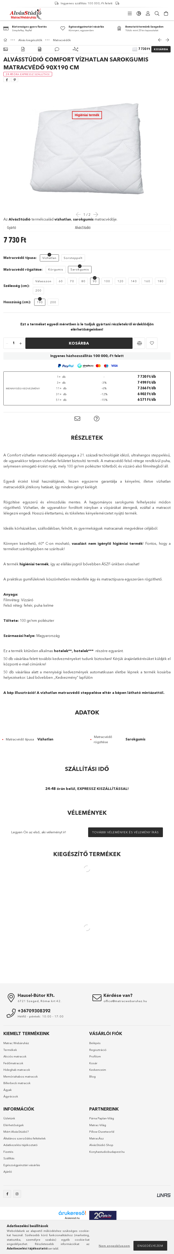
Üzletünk (9, 1118)
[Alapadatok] (5, 49)
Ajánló (7, 1171)
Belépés (95, 1043)
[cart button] (166, 13)
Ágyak (7, 1090)
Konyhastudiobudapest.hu (107, 1151)
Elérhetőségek (13, 1125)
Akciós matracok (15, 1056)
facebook (7, 1194)
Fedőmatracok (13, 1063)
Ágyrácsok (10, 1096)
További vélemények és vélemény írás (125, 832)
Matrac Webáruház (16, 1043)
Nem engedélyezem (114, 1245)
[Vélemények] (57, 49)
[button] (139, 343)
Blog (92, 1076)
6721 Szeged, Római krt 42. (39, 1001)
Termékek (10, 1050)
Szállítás (8, 1158)
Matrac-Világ (97, 1125)
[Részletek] (22, 49)
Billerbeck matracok (17, 1083)
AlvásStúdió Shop (101, 1145)
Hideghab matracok (16, 1069)
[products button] (129, 13)
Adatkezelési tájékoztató (20, 1145)
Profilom (95, 1056)
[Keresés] (157, 13)
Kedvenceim (97, 1069)
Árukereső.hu (72, 1218)
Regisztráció (97, 1050)
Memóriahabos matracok (20, 1076)
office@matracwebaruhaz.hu (125, 1001)
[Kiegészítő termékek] (75, 49)
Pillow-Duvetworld (101, 1131)
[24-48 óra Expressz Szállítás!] (27, 74)
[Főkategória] (5, 40)
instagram (17, 1194)
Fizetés (8, 1151)
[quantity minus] (7, 343)
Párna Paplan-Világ (101, 1118)
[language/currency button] (138, 13)
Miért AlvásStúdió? (16, 1131)
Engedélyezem (150, 1245)
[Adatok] (39, 49)
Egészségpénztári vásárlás (21, 1165)
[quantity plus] (20, 343)
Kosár (93, 1063)
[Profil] (147, 13)
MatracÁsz (96, 1138)
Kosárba (161, 49)
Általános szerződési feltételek (24, 1138)
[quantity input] (13, 343)
